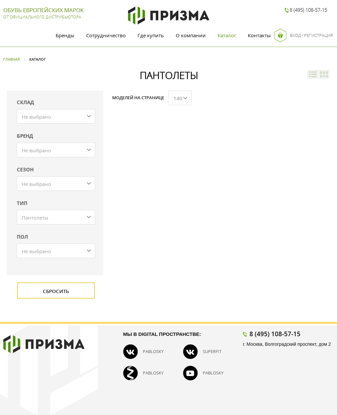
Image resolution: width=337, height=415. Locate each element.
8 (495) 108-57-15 (308, 10)
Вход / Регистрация (303, 35)
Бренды (65, 35)
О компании (191, 35)
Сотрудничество (106, 35)
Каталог (227, 35)
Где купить (151, 35)
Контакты (259, 35)
